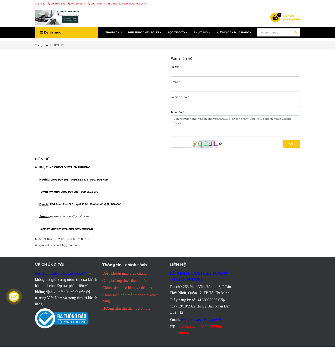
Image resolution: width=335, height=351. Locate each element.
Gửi (291, 143)
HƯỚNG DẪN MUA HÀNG (233, 32)
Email (174, 81)
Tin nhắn (176, 112)
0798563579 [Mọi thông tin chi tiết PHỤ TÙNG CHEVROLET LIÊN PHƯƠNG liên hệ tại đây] (77, 3)
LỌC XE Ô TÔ (177, 32)
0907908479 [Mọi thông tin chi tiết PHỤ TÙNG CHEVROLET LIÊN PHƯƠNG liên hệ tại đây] (96, 3)
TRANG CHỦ (114, 32)
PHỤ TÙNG (202, 32)
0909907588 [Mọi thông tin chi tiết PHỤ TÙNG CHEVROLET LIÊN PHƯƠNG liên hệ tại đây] (57, 3)
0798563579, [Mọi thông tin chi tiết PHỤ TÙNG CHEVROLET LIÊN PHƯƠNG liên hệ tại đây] (65, 238)
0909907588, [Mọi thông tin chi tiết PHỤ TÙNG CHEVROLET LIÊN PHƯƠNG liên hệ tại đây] (47, 238)
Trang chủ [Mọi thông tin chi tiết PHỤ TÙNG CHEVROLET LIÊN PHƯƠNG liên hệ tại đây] (41, 45)
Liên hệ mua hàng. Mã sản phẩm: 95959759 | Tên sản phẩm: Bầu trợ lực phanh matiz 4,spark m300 (235, 126)
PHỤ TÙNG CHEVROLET (145, 32)
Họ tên (175, 66)
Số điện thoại (179, 97)
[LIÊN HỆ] (57, 17)
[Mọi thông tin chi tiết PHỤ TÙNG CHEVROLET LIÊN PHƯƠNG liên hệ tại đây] (285, 17)
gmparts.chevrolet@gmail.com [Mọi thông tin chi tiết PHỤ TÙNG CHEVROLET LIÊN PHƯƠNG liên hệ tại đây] (127, 3)
